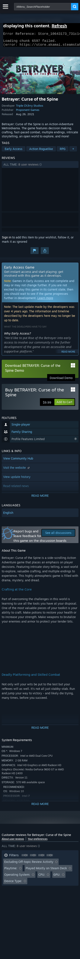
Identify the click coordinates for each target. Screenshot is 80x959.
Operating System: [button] (17, 877)
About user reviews (13, 841)
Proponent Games (27, 112)
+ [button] (73, 151)
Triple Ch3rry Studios (29, 108)
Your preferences (38, 841)
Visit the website (17, 470)
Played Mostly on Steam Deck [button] (46, 870)
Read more (68, 354)
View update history (17, 479)
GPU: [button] (56, 877)
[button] (40, 167)
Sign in (6, 240)
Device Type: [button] (13, 883)
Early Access (13, 151)
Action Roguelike (41, 151)
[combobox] (42, 6)
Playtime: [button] (10, 870)
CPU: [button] (41, 877)
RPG (62, 151)
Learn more (45, 300)
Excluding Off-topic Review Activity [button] (28, 864)
